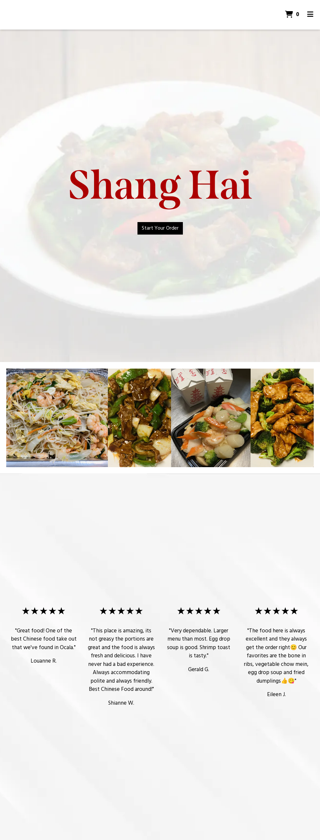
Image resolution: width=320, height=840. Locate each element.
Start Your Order (160, 228)
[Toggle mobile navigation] (310, 15)
